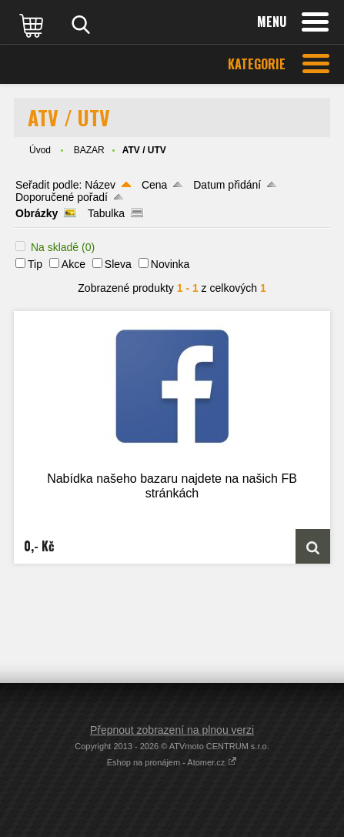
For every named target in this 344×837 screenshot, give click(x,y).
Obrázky (36, 213)
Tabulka (106, 213)
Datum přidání (227, 185)
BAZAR (89, 150)
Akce (73, 264)
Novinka (170, 264)
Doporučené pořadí (61, 197)
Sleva (118, 264)
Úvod (40, 150)
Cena (154, 185)
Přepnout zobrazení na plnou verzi (172, 730)
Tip (35, 264)
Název (100, 185)
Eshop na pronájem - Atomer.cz (172, 762)
